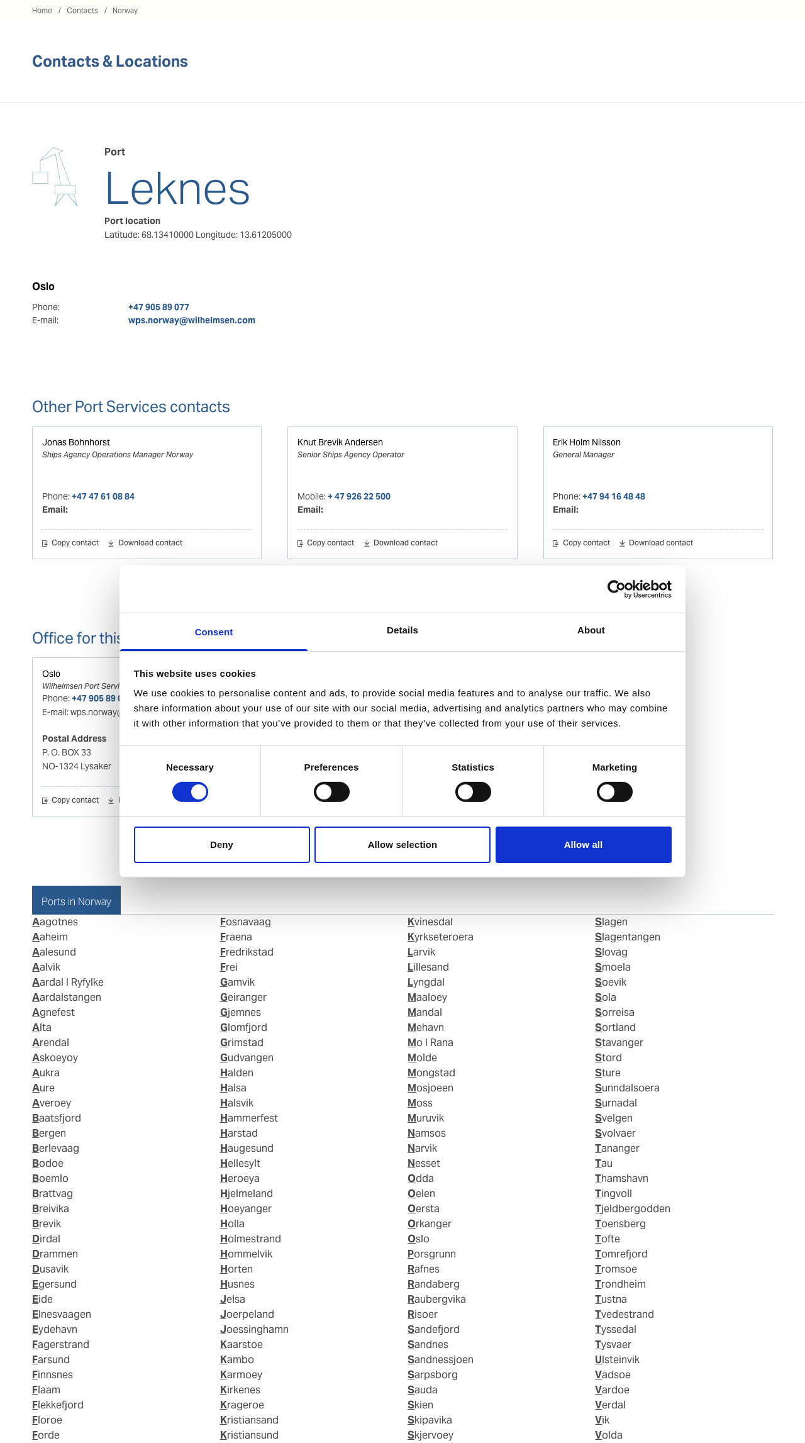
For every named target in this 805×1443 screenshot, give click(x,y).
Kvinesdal (430, 921)
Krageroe (242, 1405)
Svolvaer (615, 1133)
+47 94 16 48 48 (613, 496)
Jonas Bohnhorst (76, 442)
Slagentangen (627, 937)
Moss (420, 1103)
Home (42, 10)
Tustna (611, 1299)
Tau (604, 1163)
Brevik (46, 1223)
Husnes (237, 1284)
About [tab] (591, 630)
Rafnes (424, 1269)
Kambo (237, 1359)
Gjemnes (240, 1012)
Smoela (613, 967)
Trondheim (620, 1284)
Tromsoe (616, 1269)
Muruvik (426, 1118)
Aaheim (50, 937)
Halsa (233, 1088)
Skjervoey (430, 1435)
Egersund (54, 1284)
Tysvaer (613, 1344)
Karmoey (241, 1374)
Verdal (610, 1405)
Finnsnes (52, 1374)
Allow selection (403, 844)
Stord (608, 1057)
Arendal (50, 1042)
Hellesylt (240, 1163)
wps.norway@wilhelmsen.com (191, 320)
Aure (43, 1088)
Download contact (150, 543)
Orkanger (430, 1223)
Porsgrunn (432, 1254)
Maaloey (427, 997)
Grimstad (242, 1042)
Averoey (51, 1103)
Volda (609, 1435)
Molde (422, 1057)
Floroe (47, 1420)
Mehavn (426, 1027)
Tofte (607, 1238)
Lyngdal (426, 982)
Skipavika (430, 1420)
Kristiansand (249, 1420)
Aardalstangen (66, 997)
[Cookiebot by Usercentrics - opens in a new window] (617, 588)
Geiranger (243, 997)
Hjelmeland (246, 1193)
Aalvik (46, 967)
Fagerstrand (60, 1344)
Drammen (55, 1254)
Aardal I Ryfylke (68, 982)
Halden (236, 1072)
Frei (229, 967)
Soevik (610, 982)
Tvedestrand (624, 1314)
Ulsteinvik (617, 1359)
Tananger (617, 1148)
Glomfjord (243, 1027)
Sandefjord (434, 1329)
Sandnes (428, 1344)
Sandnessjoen (441, 1359)
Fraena (236, 937)
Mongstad (431, 1072)
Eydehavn (54, 1329)
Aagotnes (55, 921)
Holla (232, 1223)
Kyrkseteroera (441, 937)
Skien (420, 1405)
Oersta (424, 1208)
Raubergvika (437, 1299)
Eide (42, 1299)
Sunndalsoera (627, 1088)
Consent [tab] (214, 632)
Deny (221, 844)
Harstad (239, 1133)
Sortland (615, 1027)
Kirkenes (240, 1389)
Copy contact (75, 543)
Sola (605, 997)
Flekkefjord (58, 1405)
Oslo (51, 673)
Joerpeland (247, 1314)
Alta (42, 1027)
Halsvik (236, 1103)
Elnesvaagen (61, 1314)
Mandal (425, 1012)
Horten (236, 1269)
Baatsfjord (56, 1118)
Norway (125, 10)
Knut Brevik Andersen (340, 442)
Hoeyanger (246, 1208)
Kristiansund (249, 1435)
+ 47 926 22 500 (359, 496)
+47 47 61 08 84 (103, 496)
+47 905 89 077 (158, 307)
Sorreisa (615, 1012)
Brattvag (52, 1193)
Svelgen (614, 1118)
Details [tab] (402, 630)
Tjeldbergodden (632, 1208)
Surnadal (616, 1103)
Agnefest (53, 1012)
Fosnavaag (245, 921)
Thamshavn (621, 1178)
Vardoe (612, 1389)
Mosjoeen (430, 1088)
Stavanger (619, 1042)
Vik (602, 1420)
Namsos (427, 1133)
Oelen (421, 1193)
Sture (608, 1072)
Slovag (611, 952)
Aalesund (54, 952)
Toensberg (620, 1223)
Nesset (424, 1163)
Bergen (49, 1133)
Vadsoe (613, 1374)
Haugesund (247, 1148)
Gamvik (237, 982)
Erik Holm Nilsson (587, 442)
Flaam (46, 1389)
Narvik (422, 1148)
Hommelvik (246, 1254)
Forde (46, 1435)
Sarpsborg (433, 1374)
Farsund (51, 1359)
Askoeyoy (55, 1057)
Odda (421, 1178)
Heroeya (240, 1178)
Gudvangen (247, 1057)
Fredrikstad (247, 952)
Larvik (421, 952)
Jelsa (232, 1299)
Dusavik (50, 1269)
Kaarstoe (241, 1344)
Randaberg (434, 1284)
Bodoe (48, 1163)
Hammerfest (249, 1118)
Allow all (583, 844)
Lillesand (428, 967)
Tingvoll (613, 1193)
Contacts (82, 10)
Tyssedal (615, 1329)
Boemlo (50, 1178)
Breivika (50, 1208)
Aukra (46, 1072)
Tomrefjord (621, 1254)
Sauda (423, 1389)
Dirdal (46, 1238)
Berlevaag (55, 1148)
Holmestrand (250, 1238)
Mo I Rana (430, 1042)
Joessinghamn (254, 1329)
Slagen (611, 921)
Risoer (423, 1314)
